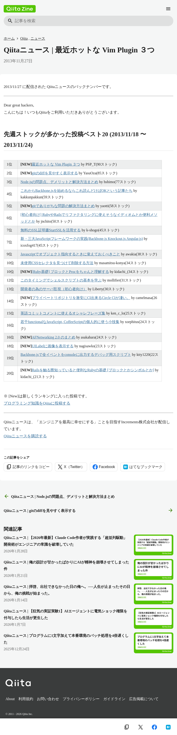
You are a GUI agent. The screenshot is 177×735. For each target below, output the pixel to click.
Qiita (24, 38)
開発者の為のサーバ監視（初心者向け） (54, 289)
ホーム (9, 38)
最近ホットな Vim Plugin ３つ (56, 164)
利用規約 (25, 699)
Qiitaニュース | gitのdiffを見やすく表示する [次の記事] (88, 511)
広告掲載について (144, 699)
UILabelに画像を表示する (53, 346)
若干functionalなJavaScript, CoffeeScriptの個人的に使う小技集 (70, 322)
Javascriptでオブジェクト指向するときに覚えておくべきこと (70, 254)
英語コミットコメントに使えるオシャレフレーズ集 (63, 313)
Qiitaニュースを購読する (25, 436)
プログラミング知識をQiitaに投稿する (37, 403)
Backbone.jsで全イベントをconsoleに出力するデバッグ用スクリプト (76, 355)
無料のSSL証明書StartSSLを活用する (51, 230)
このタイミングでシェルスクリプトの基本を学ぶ (61, 280)
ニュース (37, 38)
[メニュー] (168, 9)
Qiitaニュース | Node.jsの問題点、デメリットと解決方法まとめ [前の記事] (59, 496)
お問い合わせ (48, 699)
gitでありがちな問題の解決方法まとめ (63, 206)
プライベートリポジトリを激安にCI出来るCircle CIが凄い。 (81, 298)
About (10, 699)
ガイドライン (114, 699)
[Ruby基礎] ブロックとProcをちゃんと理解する (70, 272)
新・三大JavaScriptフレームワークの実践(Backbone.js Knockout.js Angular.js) (82, 239)
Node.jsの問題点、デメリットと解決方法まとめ (59, 182)
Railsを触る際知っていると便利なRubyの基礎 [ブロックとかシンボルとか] (93, 370)
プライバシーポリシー (81, 699)
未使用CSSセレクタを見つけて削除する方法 (57, 263)
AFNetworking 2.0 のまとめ (53, 337)
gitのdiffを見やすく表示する (55, 173)
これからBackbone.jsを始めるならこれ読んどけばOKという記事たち (77, 191)
